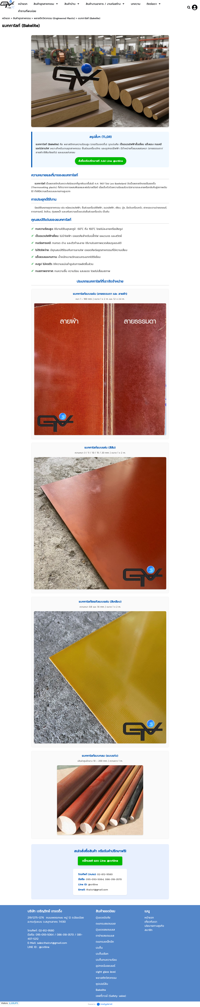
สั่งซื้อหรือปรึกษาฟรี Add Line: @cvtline (100, 161)
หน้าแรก (6, 18)
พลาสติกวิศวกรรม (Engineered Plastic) (54, 18)
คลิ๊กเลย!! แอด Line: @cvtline (100, 861)
